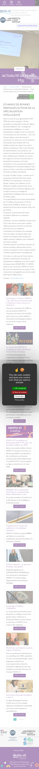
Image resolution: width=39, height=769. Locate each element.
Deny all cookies (20, 392)
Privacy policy (19, 400)
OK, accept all (19, 388)
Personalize (19, 396)
